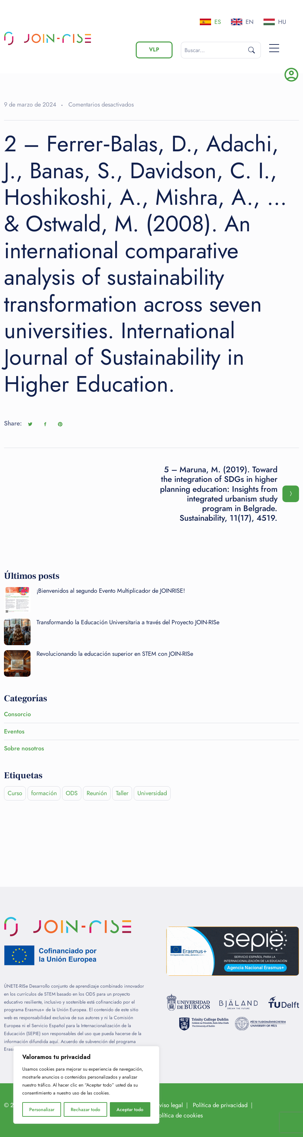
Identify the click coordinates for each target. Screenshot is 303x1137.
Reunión (97, 793)
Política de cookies (179, 1115)
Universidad (152, 793)
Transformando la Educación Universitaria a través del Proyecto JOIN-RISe (128, 622)
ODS (72, 793)
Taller (122, 793)
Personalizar (41, 1109)
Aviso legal (169, 1105)
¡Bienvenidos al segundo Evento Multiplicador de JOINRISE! (111, 590)
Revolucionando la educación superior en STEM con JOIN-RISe (115, 653)
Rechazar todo (85, 1109)
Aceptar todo (129, 1109)
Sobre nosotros (24, 748)
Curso (15, 793)
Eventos (14, 731)
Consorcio (17, 714)
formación (44, 793)
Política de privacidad (220, 1105)
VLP (154, 49)
